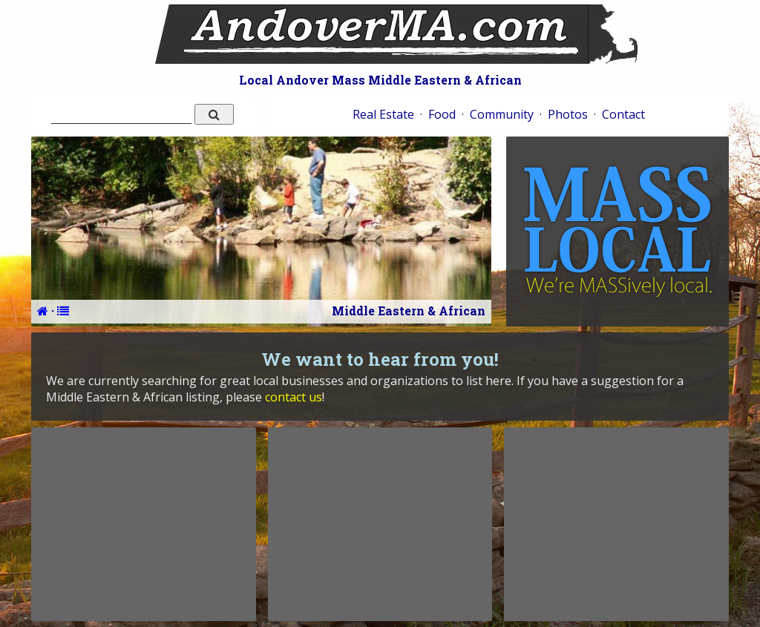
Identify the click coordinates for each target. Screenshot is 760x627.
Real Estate (383, 114)
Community (502, 114)
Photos (568, 114)
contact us (293, 397)
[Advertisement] (143, 524)
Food (442, 114)
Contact (623, 114)
